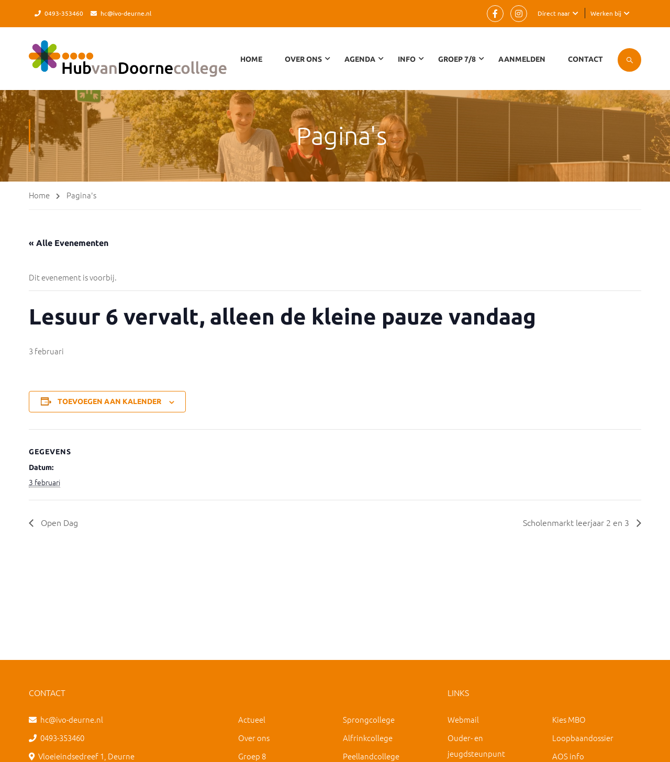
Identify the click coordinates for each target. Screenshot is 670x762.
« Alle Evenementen (68, 243)
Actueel (251, 719)
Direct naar (554, 13)
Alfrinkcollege (368, 737)
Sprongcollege (369, 719)
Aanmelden (521, 59)
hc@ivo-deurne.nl (125, 13)
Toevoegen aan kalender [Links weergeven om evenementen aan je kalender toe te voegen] (109, 401)
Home (251, 59)
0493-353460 (63, 13)
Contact (585, 59)
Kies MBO (569, 719)
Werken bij (605, 13)
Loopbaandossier (582, 737)
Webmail (463, 719)
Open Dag (58, 522)
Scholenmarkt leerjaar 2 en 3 (577, 522)
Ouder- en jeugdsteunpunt (476, 745)
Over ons (254, 737)
